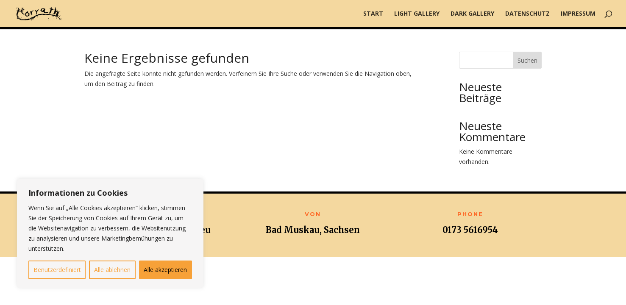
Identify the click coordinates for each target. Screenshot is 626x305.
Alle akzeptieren (165, 270)
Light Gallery (417, 14)
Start (373, 14)
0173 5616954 (470, 230)
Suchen (527, 60)
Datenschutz (527, 14)
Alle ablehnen (112, 270)
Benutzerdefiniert (57, 270)
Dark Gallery (472, 14)
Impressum (578, 14)
